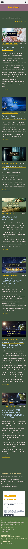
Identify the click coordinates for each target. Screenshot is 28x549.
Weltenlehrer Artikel (10, 44)
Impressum (4, 535)
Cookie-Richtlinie (6, 540)
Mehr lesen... (6, 89)
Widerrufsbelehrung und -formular (10, 536)
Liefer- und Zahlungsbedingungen (10, 527)
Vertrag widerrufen (7, 541)
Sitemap (14, 540)
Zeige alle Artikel (20, 21)
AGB (9, 535)
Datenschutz (23, 538)
